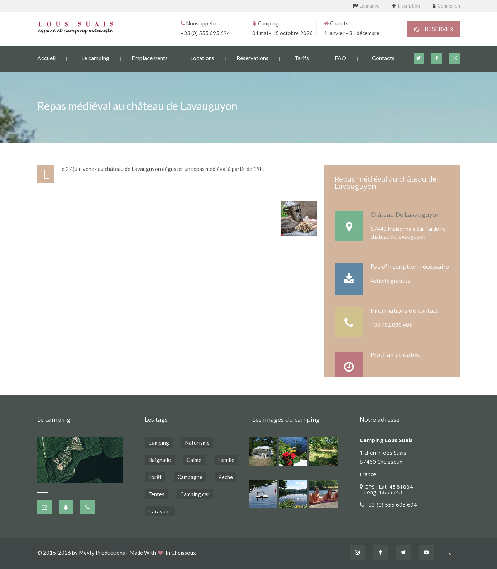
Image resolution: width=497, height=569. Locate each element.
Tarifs (302, 57)
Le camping (95, 57)
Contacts (383, 57)
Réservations (252, 57)
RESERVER (433, 28)
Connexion (449, 6)
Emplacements (150, 57)
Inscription (409, 6)
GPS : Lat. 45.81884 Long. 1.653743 (386, 489)
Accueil (46, 57)
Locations (202, 57)
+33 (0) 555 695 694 (205, 32)
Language (369, 6)
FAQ (340, 57)
